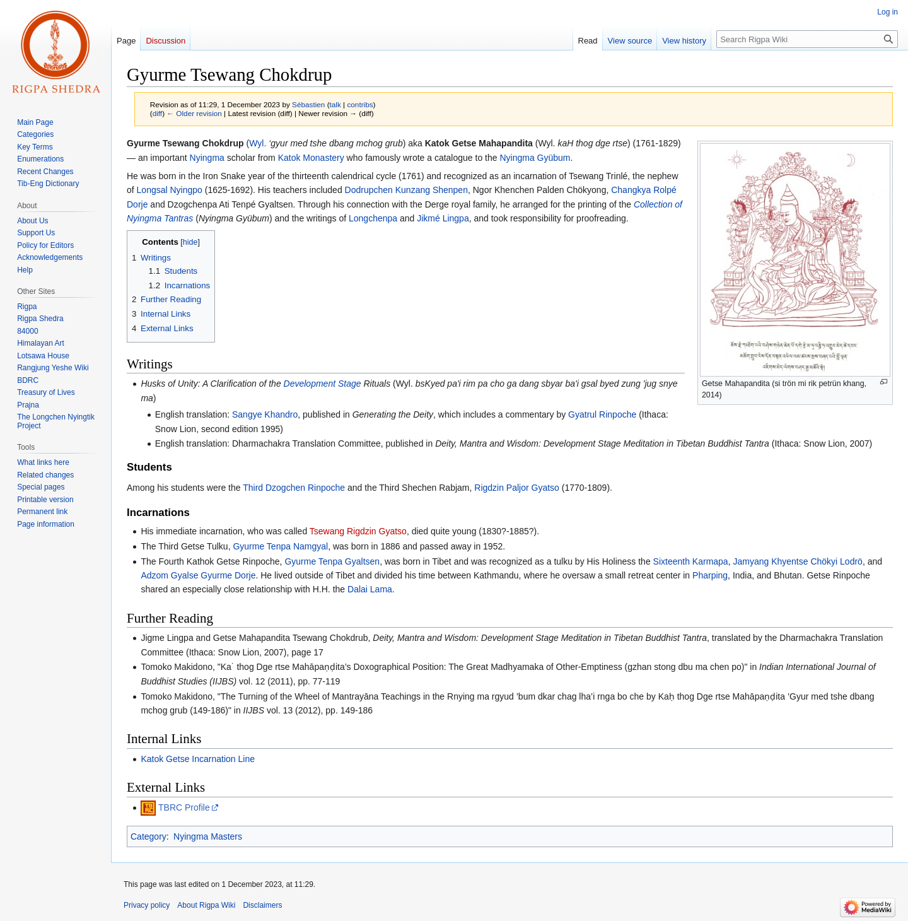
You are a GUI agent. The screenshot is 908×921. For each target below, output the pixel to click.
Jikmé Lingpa (443, 218)
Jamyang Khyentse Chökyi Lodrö (797, 561)
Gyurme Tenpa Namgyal (280, 546)
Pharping (710, 575)
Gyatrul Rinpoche (602, 414)
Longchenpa (373, 218)
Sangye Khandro (265, 414)
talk (335, 104)
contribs (360, 104)
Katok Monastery (311, 158)
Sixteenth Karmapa (690, 561)
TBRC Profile (184, 807)
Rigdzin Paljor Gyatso (516, 488)
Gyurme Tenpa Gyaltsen (332, 561)
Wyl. (257, 143)
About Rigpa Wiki (206, 905)
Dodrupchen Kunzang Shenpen (406, 190)
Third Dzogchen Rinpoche (294, 488)
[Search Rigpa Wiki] (807, 39)
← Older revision (194, 113)
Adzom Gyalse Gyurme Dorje (198, 575)
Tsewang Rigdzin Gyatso (358, 531)
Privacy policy (147, 905)
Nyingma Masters (207, 836)
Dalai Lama (369, 589)
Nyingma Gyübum (534, 158)
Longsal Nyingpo (169, 190)
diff (157, 113)
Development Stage (322, 383)
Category (148, 836)
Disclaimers (262, 905)
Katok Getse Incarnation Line (198, 759)
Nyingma (207, 158)
